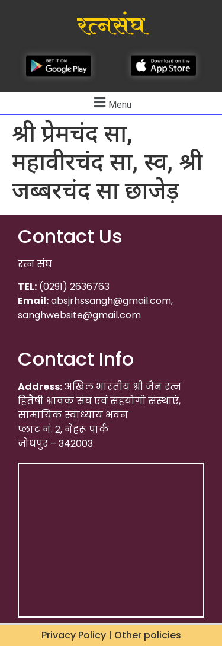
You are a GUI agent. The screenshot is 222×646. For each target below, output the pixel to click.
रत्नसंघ (111, 26)
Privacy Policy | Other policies (111, 635)
